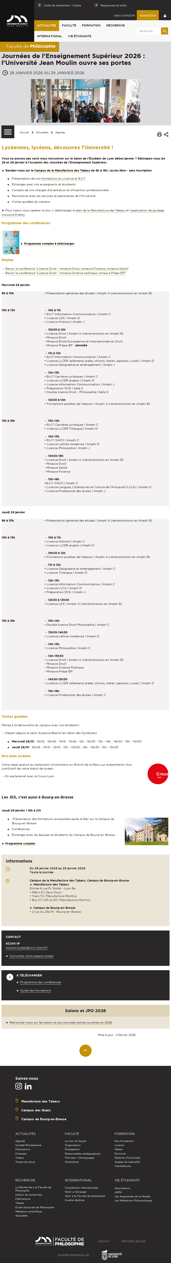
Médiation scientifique (28, 1211)
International (49, 36)
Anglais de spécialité (127, 1162)
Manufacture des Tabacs (40, 1101)
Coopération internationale (81, 1187)
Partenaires (72, 1162)
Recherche (115, 25)
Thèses (19, 1203)
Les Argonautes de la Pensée (132, 1196)
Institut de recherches (28, 1194)
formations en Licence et (63, 178)
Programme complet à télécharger (49, 243)
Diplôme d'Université (127, 1157)
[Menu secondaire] (7, 131)
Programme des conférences (40, 982)
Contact (103, 1241)
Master (119, 1149)
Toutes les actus (25, 1162)
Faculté (69, 25)
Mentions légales (133, 1241)
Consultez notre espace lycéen (32, 956)
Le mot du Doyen (75, 1141)
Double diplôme (74, 1200)
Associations (122, 1188)
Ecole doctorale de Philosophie (34, 1207)
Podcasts (21, 1153)
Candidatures (123, 1166)
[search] (152, 31)
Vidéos (19, 1157)
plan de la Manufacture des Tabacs (100, 210)
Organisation (73, 1145)
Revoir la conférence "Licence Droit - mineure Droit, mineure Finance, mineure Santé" (67, 268)
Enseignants (72, 1149)
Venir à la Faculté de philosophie (85, 1196)
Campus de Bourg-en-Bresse (43, 1119)
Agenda (60, 132)
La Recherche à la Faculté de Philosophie (33, 1189)
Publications (22, 1149)
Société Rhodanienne (28, 1145)
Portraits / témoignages (80, 1157)
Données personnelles (73, 1255)
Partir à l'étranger (76, 1191)
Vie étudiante (79, 36)
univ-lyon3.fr (124, 15)
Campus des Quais (36, 1110)
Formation (91, 25)
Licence (119, 1145)
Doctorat (120, 1153)
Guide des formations (35, 990)
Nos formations (124, 1141)
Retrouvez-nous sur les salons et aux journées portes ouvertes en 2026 (61, 1022)
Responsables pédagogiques (82, 1153)
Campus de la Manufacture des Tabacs (62, 170)
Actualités (46, 25)
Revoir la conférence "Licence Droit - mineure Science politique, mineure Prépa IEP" (65, 273)
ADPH (118, 1192)
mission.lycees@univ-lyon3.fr (27, 947)
